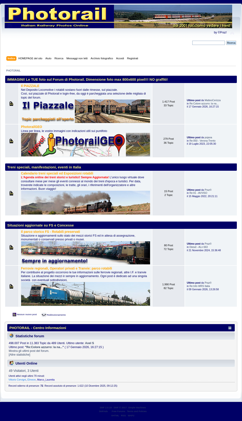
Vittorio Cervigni (17, 379)
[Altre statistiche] (19, 354)
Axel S (89, 343)
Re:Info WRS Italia (199, 286)
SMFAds (103, 411)
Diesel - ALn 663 (198, 247)
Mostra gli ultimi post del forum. (29, 351)
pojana (208, 137)
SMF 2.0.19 (106, 407)
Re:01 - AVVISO (198, 192)
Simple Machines (137, 407)
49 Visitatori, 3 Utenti (23, 371)
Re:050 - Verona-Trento (202, 140)
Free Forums (118, 411)
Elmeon (31, 379)
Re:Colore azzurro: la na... (204, 103)
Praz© (208, 189)
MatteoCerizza (213, 100)
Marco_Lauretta (46, 379)
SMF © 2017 (120, 407)
